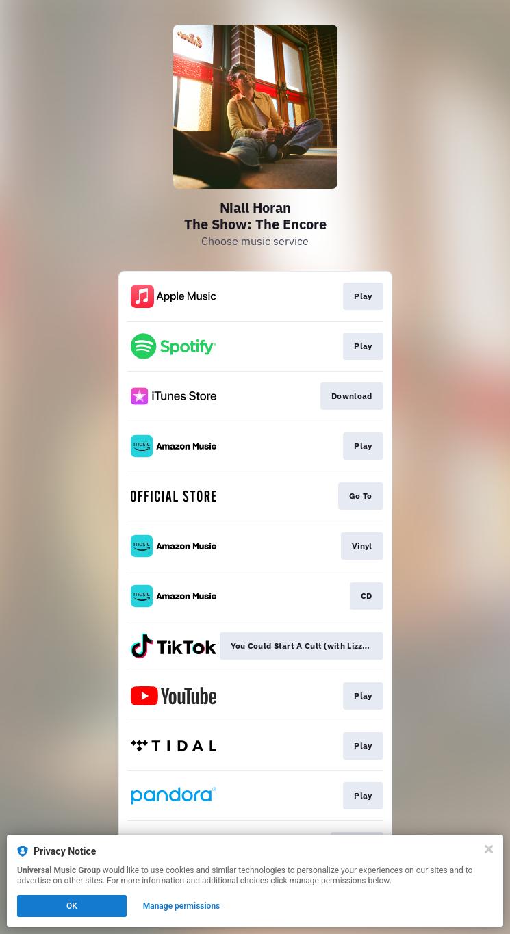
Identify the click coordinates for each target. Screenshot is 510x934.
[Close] (489, 849)
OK (71, 906)
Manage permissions (181, 906)
